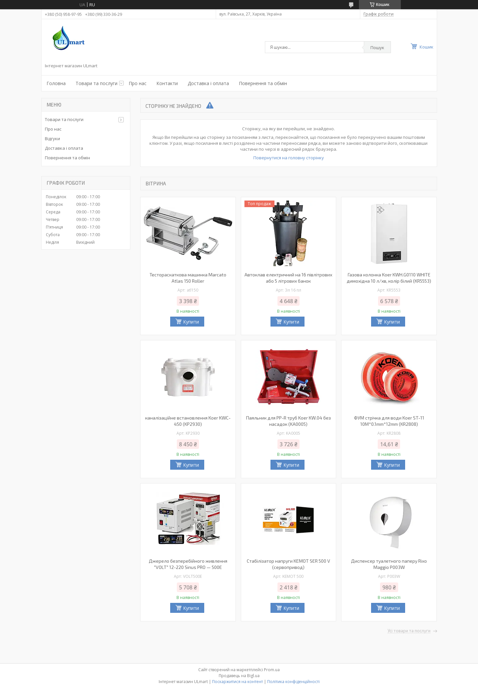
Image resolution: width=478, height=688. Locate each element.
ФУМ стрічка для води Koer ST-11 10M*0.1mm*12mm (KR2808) (389, 421)
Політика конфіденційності (293, 681)
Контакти (167, 83)
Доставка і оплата (208, 83)
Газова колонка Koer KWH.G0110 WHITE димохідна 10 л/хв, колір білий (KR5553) (389, 278)
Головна (56, 83)
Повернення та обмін (263, 83)
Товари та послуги (96, 83)
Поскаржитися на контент (237, 681)
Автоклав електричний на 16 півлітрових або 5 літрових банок (288, 278)
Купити (191, 322)
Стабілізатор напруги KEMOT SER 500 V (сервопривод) (288, 564)
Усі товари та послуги (409, 631)
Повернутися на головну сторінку (288, 158)
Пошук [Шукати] (377, 47)
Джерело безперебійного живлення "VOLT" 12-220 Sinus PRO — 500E (188, 564)
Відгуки (52, 138)
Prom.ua (272, 669)
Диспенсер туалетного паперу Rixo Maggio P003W (389, 564)
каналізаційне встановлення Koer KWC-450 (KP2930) (188, 421)
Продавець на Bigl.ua (239, 675)
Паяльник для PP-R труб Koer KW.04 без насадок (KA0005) (288, 421)
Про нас (137, 83)
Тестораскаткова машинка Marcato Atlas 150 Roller (187, 278)
